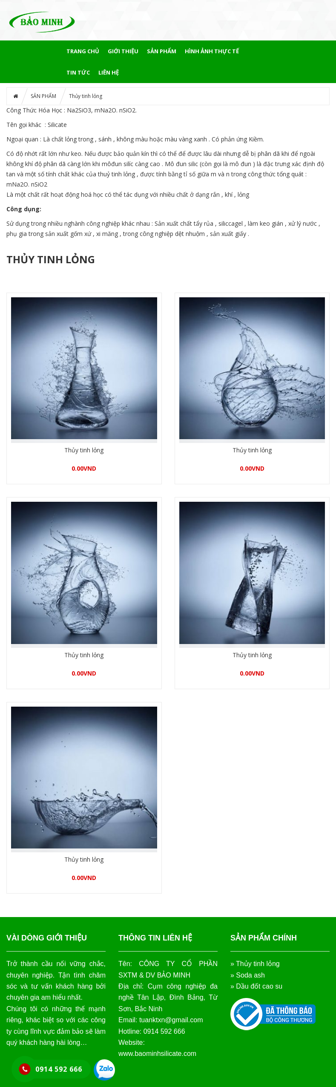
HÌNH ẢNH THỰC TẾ (212, 51)
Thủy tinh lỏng (83, 450)
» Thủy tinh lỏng (255, 963)
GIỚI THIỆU (123, 51)
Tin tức (78, 72)
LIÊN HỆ (108, 72)
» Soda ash (247, 975)
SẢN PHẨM (161, 51)
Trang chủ (82, 51)
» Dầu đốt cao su (256, 986)
